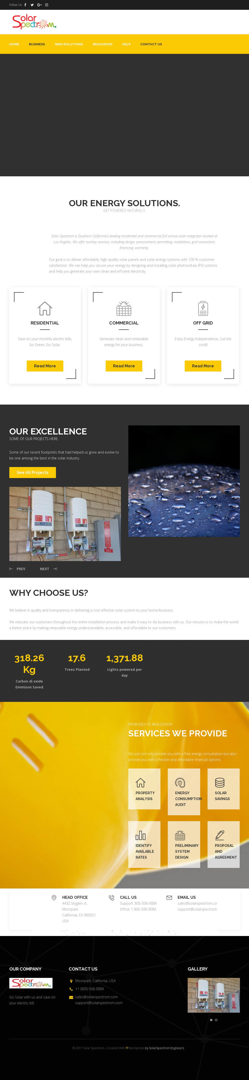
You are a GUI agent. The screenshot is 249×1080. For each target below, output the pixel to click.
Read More (45, 366)
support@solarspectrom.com (201, 909)
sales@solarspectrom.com (199, 903)
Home (14, 44)
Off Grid (203, 322)
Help (126, 44)
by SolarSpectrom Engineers (164, 1048)
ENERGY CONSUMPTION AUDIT (188, 799)
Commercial (124, 322)
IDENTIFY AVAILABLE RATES (145, 851)
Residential (45, 322)
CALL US (128, 897)
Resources (102, 44)
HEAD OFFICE (75, 897)
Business (37, 44)
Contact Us (151, 44)
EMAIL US (187, 897)
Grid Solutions (69, 44)
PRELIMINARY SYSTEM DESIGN (186, 851)
